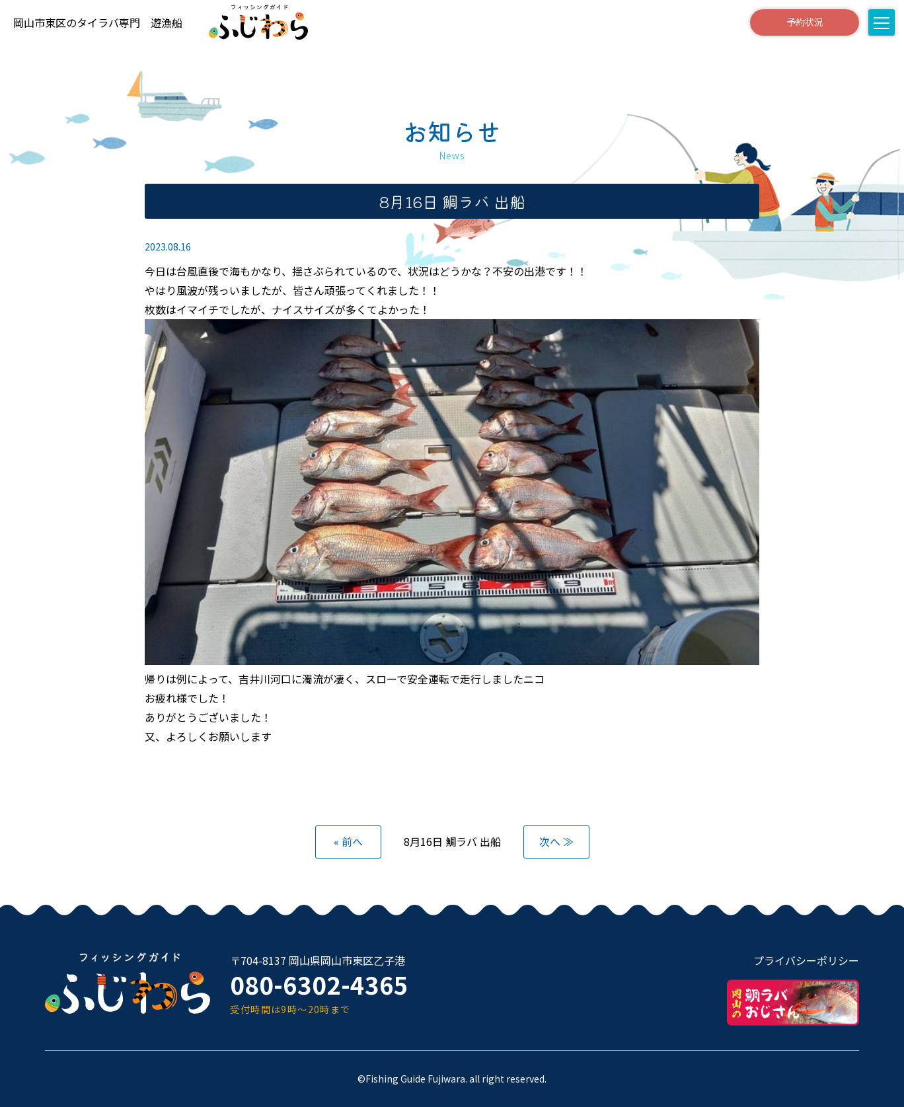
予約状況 (804, 21)
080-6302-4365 (319, 984)
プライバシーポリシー (806, 960)
